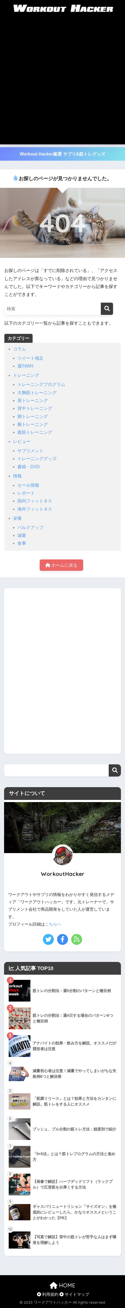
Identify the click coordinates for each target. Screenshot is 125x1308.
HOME (62, 1285)
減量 (21, 535)
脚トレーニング (32, 416)
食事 (21, 543)
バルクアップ (30, 527)
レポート (26, 493)
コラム (19, 349)
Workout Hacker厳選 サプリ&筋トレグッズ (62, 154)
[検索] (107, 309)
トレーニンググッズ (37, 458)
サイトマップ (74, 1294)
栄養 (17, 518)
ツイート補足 (30, 358)
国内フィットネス (34, 501)
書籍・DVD (28, 466)
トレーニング (26, 375)
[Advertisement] (62, 82)
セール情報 (28, 485)
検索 (115, 770)
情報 (17, 476)
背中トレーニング (34, 408)
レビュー (21, 441)
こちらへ (53, 924)
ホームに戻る (61, 565)
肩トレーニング (32, 400)
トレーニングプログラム (41, 384)
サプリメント (30, 450)
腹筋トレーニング (34, 432)
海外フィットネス (34, 509)
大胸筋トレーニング (37, 392)
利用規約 (47, 1294)
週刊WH (25, 366)
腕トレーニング (32, 424)
